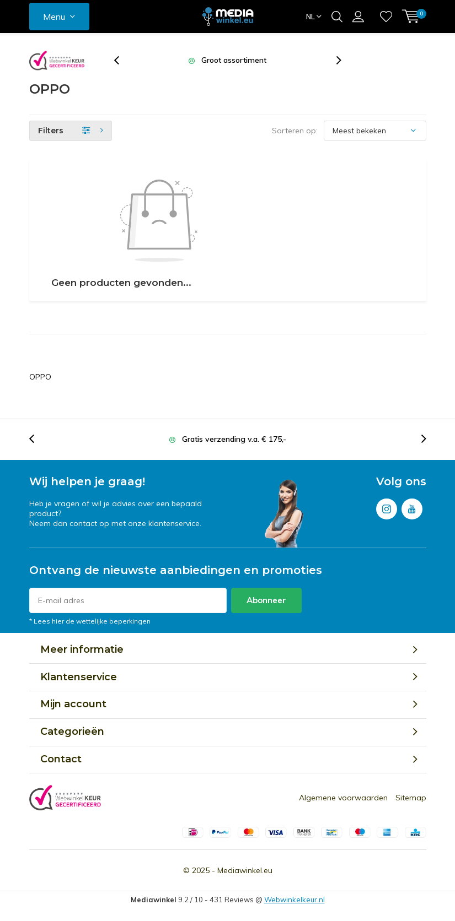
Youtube (412, 506)
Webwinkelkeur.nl (294, 899)
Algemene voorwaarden (343, 798)
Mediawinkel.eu (244, 870)
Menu (54, 16)
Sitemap (410, 798)
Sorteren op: (295, 131)
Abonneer (266, 600)
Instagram (386, 506)
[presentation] (122, 60)
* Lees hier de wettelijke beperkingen (90, 621)
